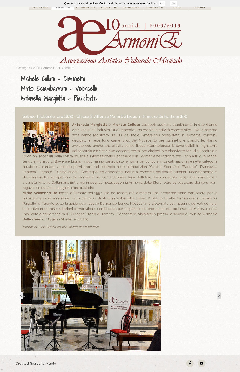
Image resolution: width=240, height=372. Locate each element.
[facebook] (190, 363)
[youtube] (201, 363)
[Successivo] (219, 295)
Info (162, 3)
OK (173, 3)
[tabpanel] (121, 88)
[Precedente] (21, 295)
